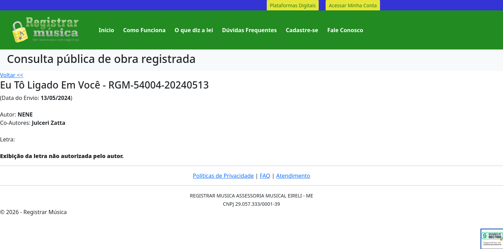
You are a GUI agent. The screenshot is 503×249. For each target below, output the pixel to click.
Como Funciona (144, 30)
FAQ (265, 175)
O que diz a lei (194, 30)
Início (106, 30)
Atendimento (293, 175)
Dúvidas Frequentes (249, 30)
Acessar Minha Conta (353, 5)
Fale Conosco (345, 30)
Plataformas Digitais (293, 5)
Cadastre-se (302, 30)
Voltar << (11, 75)
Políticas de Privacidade (223, 175)
